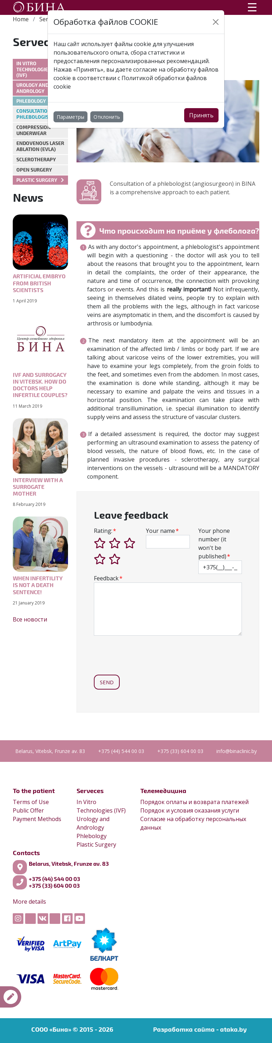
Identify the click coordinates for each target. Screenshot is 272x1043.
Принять (201, 115)
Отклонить (107, 116)
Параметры (70, 116)
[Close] (215, 22)
